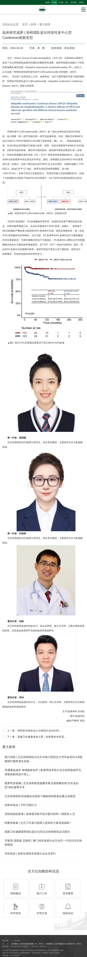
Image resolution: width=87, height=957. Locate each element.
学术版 (54, 2)
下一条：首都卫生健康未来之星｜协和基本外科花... (36, 736)
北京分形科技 (14, 955)
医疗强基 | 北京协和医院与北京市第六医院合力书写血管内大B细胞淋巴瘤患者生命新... (43, 759)
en (66, 2)
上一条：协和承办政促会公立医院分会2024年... (34, 730)
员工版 (61, 2)
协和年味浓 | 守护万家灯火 (21, 805)
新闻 (33, 24)
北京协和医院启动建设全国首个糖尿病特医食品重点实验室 (40, 796)
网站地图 (5, 941)
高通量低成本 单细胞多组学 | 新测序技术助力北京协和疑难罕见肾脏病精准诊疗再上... (43, 772)
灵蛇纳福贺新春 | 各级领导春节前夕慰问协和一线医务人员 (40, 814)
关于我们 (17, 941)
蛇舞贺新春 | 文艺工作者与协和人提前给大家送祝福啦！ (38, 822)
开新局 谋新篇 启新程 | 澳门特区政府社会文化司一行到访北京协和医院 (43, 842)
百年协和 (74, 2)
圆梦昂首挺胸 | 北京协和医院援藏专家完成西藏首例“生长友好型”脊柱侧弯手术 (42, 785)
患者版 (47, 2)
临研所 (81, 2)
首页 (25, 24)
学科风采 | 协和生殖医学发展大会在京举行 (30, 853)
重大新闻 (44, 24)
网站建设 (5, 955)
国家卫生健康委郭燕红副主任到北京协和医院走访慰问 (37, 831)
